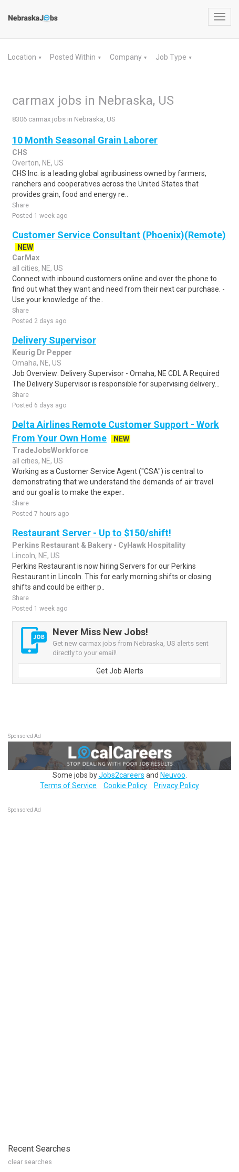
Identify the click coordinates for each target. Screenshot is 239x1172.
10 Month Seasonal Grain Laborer (85, 140)
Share (20, 205)
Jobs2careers (121, 775)
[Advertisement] (86, 973)
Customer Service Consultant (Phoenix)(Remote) (119, 234)
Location (23, 57)
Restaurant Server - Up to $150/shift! (91, 532)
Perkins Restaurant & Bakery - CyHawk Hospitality (98, 545)
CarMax (25, 257)
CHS (19, 152)
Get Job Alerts (119, 671)
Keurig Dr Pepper (42, 352)
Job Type (171, 57)
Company (126, 57)
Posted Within (73, 57)
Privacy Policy (176, 785)
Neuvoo (172, 775)
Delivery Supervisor (54, 340)
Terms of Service (68, 785)
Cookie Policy (125, 785)
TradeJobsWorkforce (50, 450)
